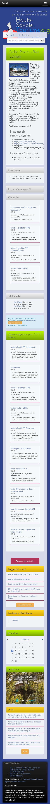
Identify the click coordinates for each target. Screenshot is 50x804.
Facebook (15, 620)
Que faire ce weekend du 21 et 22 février (23, 574)
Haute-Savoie (33, 25)
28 (33, 658)
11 (22, 651)
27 (29, 658)
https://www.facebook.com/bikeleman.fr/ (29, 144)
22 (12, 658)
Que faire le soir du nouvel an (19, 579)
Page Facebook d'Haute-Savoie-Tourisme (25, 768)
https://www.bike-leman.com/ (25, 142)
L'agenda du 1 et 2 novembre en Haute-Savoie (22, 597)
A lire (25, 751)
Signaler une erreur (15, 323)
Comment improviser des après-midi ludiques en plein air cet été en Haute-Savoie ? (24, 716)
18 (22, 654)
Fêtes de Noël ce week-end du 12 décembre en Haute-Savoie (24, 590)
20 (29, 654)
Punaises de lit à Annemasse (20, 774)
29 (12, 661)
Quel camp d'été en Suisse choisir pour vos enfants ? (23, 737)
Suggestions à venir (25, 605)
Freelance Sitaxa (29, 779)
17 (19, 654)
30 (16, 661)
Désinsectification (16, 776)
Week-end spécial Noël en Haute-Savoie (22, 584)
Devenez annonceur (18, 782)
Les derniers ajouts (17, 772)
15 (12, 654)
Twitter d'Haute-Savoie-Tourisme (22, 770)
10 (19, 651)
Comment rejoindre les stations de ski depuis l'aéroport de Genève (24, 723)
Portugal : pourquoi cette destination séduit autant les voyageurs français (24, 730)
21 (33, 654)
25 (22, 658)
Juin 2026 (25, 639)
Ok (42, 40)
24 (19, 658)
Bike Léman (18, 302)
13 (29, 651)
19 (26, 654)
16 (16, 654)
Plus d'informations (19, 189)
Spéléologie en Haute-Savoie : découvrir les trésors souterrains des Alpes (24, 744)
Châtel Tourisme (29, 320)
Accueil (5, 3)
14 (33, 651)
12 (26, 651)
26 (26, 658)
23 (16, 658)
